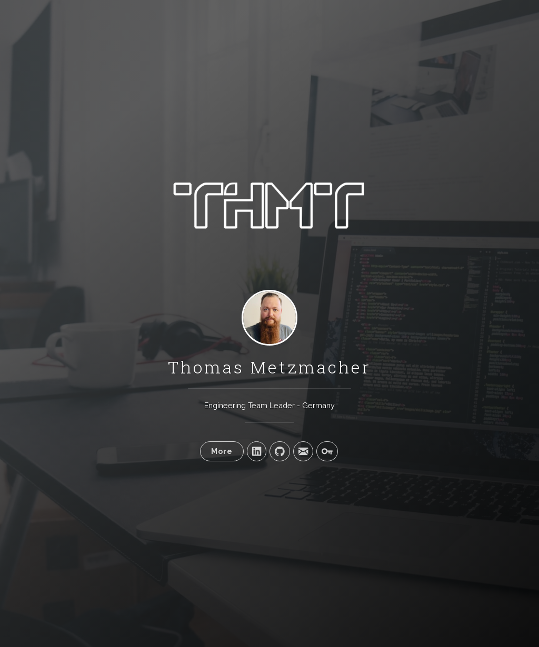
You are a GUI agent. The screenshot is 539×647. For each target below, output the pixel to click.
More (222, 451)
